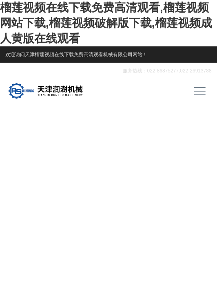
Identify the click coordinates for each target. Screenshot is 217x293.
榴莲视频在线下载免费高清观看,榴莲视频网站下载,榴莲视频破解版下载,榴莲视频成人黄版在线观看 (106, 23)
